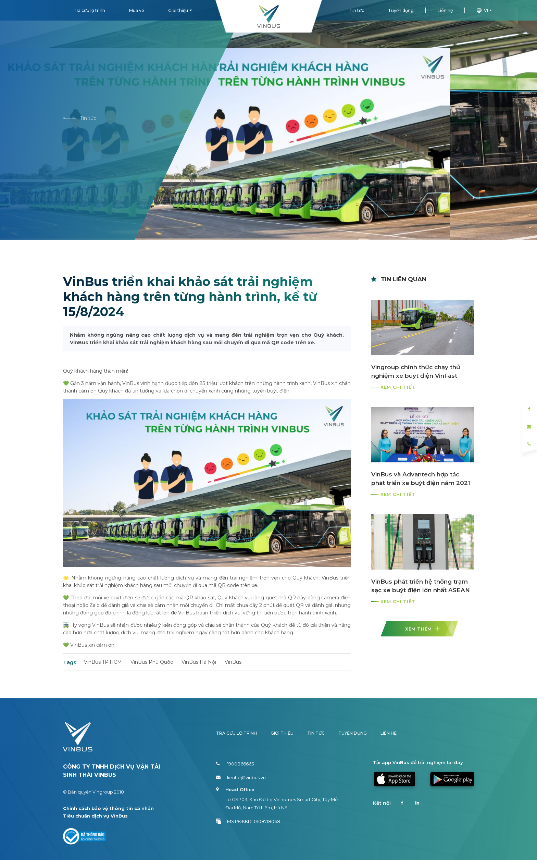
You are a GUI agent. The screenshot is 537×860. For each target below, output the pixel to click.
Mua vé (136, 10)
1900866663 (235, 763)
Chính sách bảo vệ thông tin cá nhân (108, 808)
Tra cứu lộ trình (89, 10)
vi (485, 10)
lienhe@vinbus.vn (241, 777)
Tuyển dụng (401, 10)
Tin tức (356, 10)
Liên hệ (445, 10)
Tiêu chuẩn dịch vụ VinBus (95, 816)
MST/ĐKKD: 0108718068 (248, 821)
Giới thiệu (178, 10)
